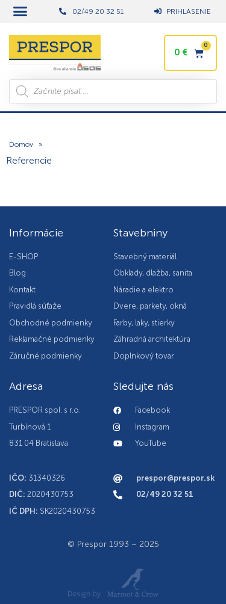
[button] (20, 11)
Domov (21, 144)
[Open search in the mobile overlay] (113, 91)
